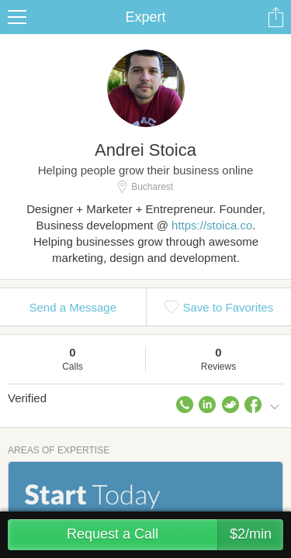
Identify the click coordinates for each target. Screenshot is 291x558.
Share (275, 17)
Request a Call (175, 534)
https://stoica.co (211, 225)
